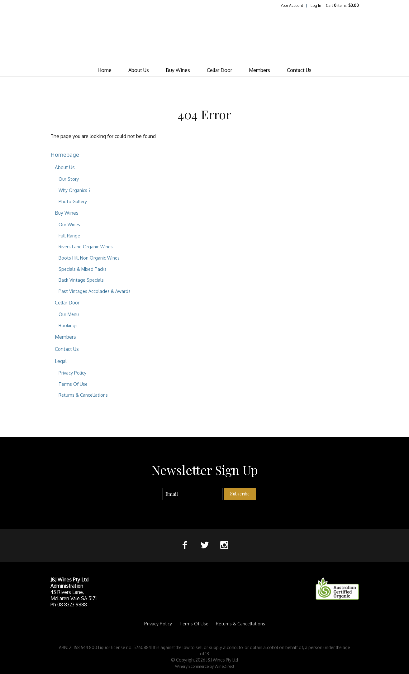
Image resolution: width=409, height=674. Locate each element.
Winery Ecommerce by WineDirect (204, 666)
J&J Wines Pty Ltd (204, 36)
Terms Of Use (73, 384)
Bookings (68, 325)
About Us (138, 70)
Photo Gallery (73, 201)
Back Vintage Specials (81, 280)
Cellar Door (219, 70)
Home (104, 70)
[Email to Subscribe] (193, 494)
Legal (61, 361)
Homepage (64, 154)
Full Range (69, 235)
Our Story (69, 179)
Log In (316, 5)
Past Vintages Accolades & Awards (95, 291)
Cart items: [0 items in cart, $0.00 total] (342, 5)
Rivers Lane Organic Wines (86, 246)
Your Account (292, 5)
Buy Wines (178, 70)
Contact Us (299, 70)
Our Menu (69, 314)
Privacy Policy (72, 372)
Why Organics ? (75, 190)
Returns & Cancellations (83, 395)
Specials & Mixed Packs (83, 269)
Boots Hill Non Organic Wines (89, 258)
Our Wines (69, 224)
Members (259, 70)
